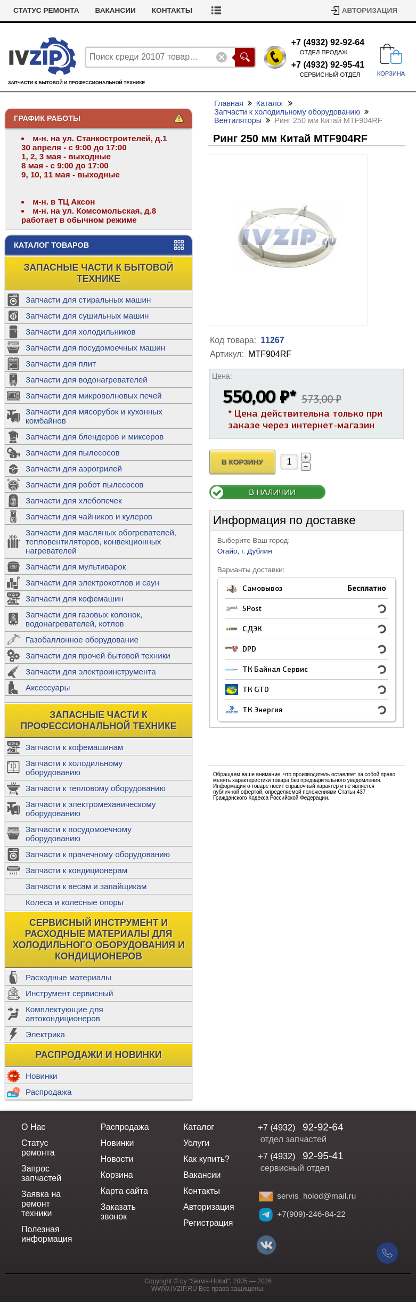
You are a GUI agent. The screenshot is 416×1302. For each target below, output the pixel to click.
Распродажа (48, 1091)
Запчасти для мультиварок (76, 566)
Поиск (244, 57)
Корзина (117, 1174)
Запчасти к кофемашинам (74, 747)
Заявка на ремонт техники (41, 1204)
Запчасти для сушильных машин (87, 315)
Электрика (45, 1034)
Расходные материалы (68, 977)
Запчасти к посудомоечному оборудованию (79, 834)
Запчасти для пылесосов (73, 452)
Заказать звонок (118, 1211)
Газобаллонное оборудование (82, 639)
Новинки (41, 1075)
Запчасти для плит (61, 363)
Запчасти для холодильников (81, 331)
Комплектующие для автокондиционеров (64, 1014)
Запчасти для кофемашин (75, 598)
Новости (117, 1158)
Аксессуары (48, 687)
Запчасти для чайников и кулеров (89, 516)
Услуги (196, 1143)
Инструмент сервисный (69, 993)
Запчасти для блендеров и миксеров (95, 436)
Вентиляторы (238, 120)
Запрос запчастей (41, 1173)
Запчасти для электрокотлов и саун (92, 582)
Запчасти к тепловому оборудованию (96, 788)
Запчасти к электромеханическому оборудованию (91, 809)
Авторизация (369, 10)
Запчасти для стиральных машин (88, 299)
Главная (228, 103)
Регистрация (208, 1222)
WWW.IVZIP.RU (174, 1288)
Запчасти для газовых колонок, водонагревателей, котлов (84, 619)
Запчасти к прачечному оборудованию (98, 854)
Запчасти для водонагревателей (87, 379)
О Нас (33, 1127)
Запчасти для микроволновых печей (94, 395)
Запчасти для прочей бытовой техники (98, 655)
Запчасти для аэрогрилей (74, 468)
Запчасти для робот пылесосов (84, 484)
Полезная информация (46, 1234)
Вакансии (115, 10)
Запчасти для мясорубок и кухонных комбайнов (94, 416)
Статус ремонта (46, 10)
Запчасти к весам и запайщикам (86, 886)
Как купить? (206, 1158)
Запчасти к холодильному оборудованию (74, 768)
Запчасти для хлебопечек (74, 500)
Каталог (270, 103)
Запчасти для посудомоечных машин (95, 347)
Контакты (172, 10)
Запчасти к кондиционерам (76, 870)
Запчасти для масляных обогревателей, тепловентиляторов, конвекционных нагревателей (101, 541)
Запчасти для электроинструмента (91, 671)
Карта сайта (124, 1190)
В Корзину (242, 462)
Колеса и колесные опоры (75, 902)
